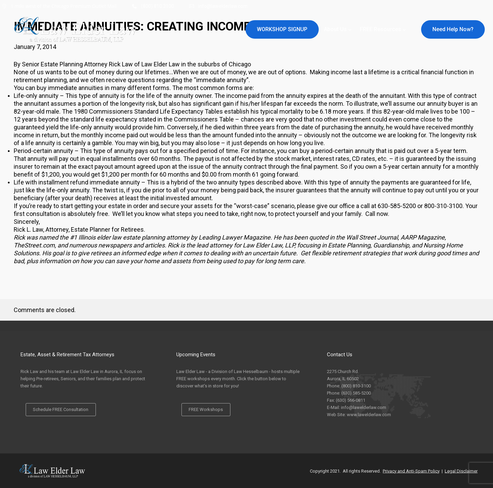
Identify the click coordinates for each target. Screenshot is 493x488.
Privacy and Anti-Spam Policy (411, 470)
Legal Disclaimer (461, 470)
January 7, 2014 (35, 46)
